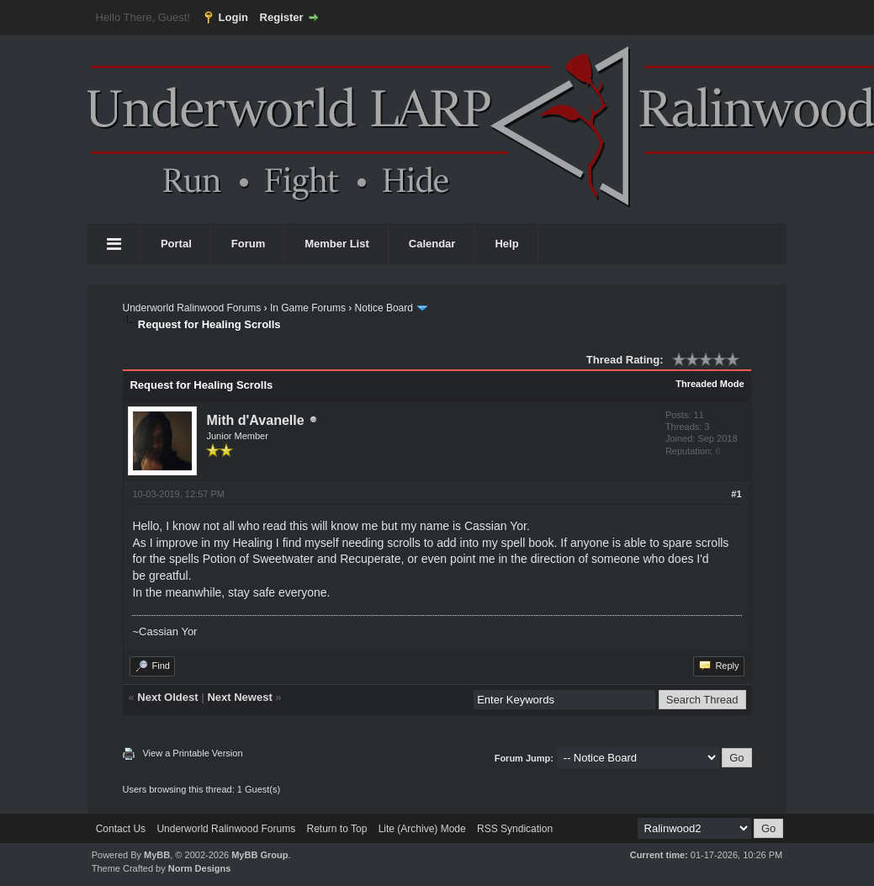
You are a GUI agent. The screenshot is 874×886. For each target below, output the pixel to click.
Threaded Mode (709, 384)
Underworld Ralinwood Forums (191, 308)
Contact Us (121, 829)
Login (233, 17)
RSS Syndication (515, 829)
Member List (337, 243)
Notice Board (384, 308)
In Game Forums (308, 308)
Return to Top (336, 829)
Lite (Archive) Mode (422, 829)
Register (282, 17)
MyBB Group (259, 855)
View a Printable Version (192, 753)
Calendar (432, 243)
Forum (248, 243)
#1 (736, 494)
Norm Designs (199, 868)
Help (506, 243)
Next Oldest (167, 697)
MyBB (157, 855)
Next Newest (239, 697)
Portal (176, 243)
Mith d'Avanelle (255, 420)
